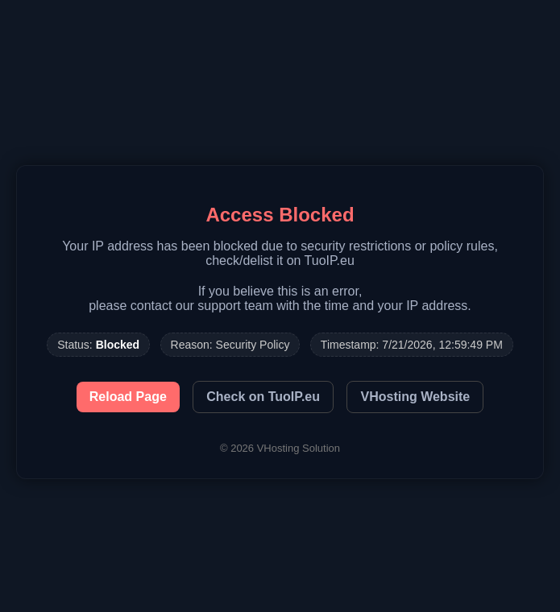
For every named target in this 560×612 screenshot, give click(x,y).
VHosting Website (415, 396)
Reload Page (128, 396)
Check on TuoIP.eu (263, 396)
